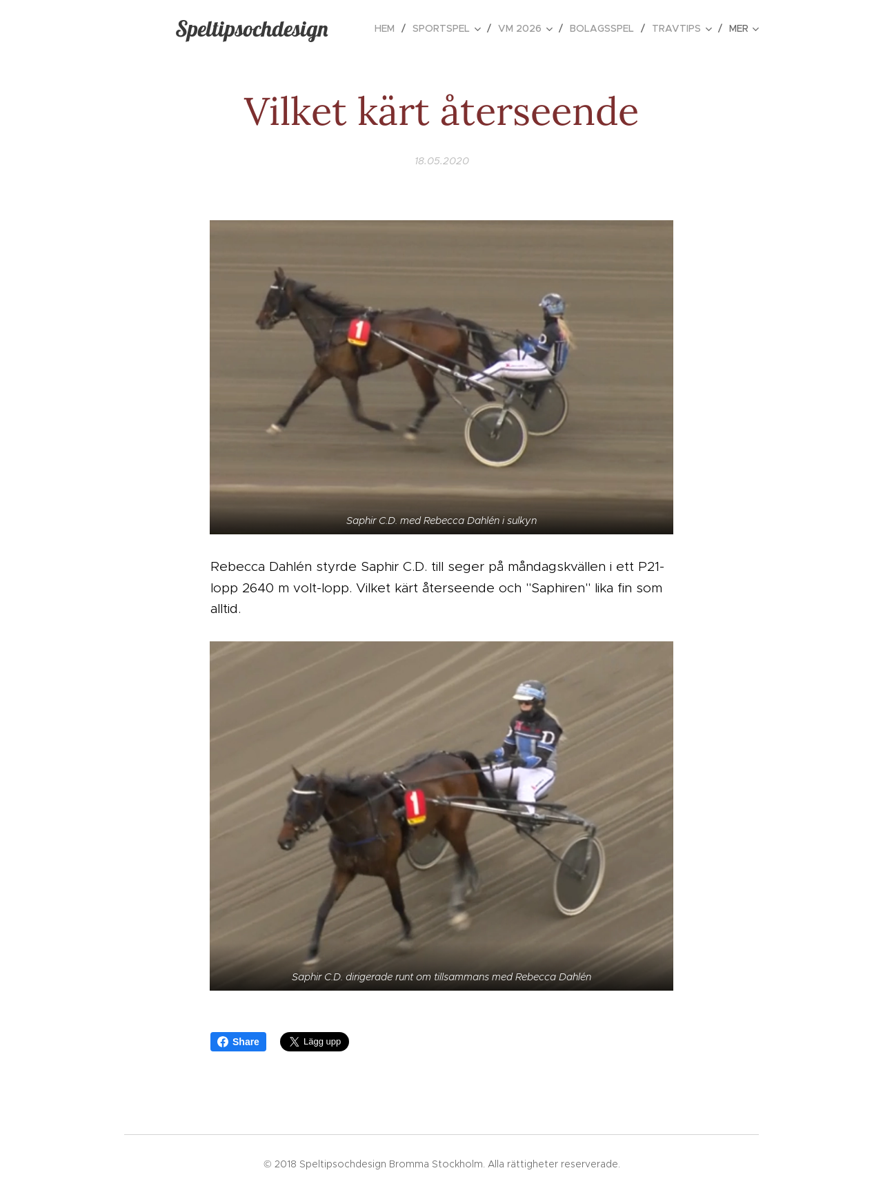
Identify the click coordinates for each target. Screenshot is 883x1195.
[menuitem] (388, 28)
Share (238, 1041)
